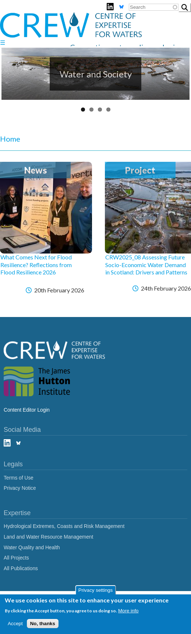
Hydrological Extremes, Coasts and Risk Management (64, 526)
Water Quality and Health (32, 547)
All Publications (21, 568)
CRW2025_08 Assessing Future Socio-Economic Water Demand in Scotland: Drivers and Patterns (146, 265)
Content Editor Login (27, 410)
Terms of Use (18, 478)
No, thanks (42, 623)
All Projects (16, 558)
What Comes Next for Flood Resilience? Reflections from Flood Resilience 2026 (36, 265)
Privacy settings (95, 590)
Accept (15, 623)
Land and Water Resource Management (48, 537)
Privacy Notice (20, 488)
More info (128, 610)
